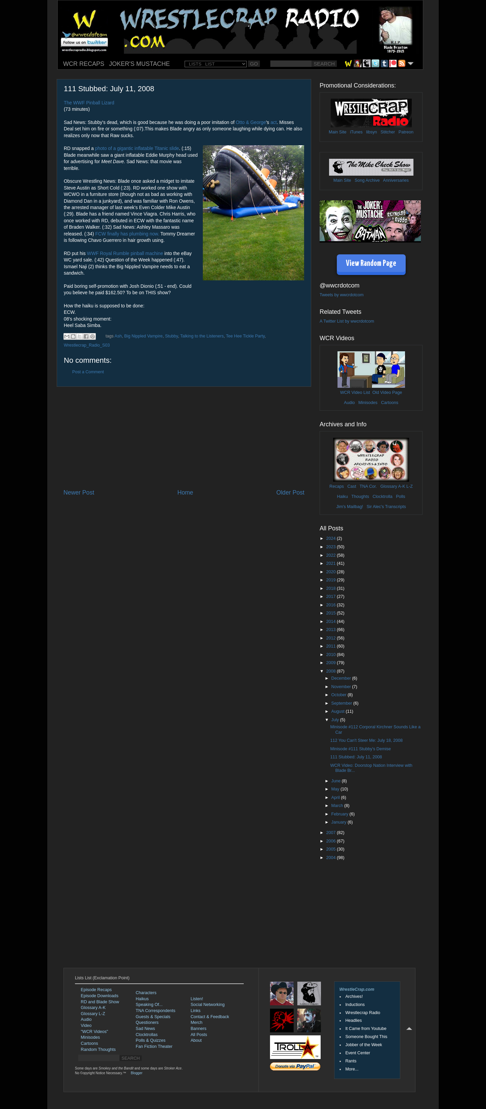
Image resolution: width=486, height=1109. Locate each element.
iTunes (356, 132)
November (341, 686)
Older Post (290, 492)
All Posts (199, 1034)
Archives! (354, 996)
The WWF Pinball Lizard (89, 102)
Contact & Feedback (210, 1016)
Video (86, 1025)
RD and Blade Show (100, 1002)
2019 (331, 580)
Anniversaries (396, 180)
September (342, 703)
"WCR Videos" (94, 1031)
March (338, 805)
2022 (331, 555)
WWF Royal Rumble (108, 253)
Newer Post (78, 492)
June (336, 781)
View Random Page (371, 264)
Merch (196, 1022)
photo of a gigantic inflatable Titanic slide (137, 148)
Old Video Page (387, 392)
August (338, 711)
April (336, 797)
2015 (331, 613)
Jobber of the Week (363, 1044)
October (339, 694)
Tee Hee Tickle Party (245, 336)
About (196, 1040)
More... (351, 1069)
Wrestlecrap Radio (362, 1012)
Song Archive (367, 180)
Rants (350, 1061)
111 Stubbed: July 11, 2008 (356, 757)
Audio (349, 402)
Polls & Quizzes (150, 1040)
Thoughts (360, 496)
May (336, 789)
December (341, 678)
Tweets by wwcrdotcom (341, 295)
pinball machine (147, 253)
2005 (331, 849)
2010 (331, 654)
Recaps (336, 486)
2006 (331, 841)
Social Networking (208, 1004)
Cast (351, 486)
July (335, 719)
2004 (331, 857)
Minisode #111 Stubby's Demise (360, 749)
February (340, 814)
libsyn (371, 132)
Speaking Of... (149, 1004)
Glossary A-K (392, 486)
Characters (146, 992)
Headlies (353, 1020)
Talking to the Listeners (202, 336)
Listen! (197, 999)
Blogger (136, 1073)
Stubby (171, 336)
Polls (400, 496)
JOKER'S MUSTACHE (139, 63)
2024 (331, 538)
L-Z (409, 486)
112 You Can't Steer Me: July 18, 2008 (366, 740)
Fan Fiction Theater (154, 1046)
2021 (331, 563)
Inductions (354, 1004)
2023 (331, 547)
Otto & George (251, 122)
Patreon (406, 132)
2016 (331, 605)
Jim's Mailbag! (349, 506)
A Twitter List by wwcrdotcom (347, 321)
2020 (331, 572)
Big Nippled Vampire (143, 336)
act (273, 122)
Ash (118, 336)
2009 (331, 662)
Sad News (145, 1028)
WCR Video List (355, 392)
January (339, 822)
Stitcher (388, 132)
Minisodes (368, 402)
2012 (331, 638)
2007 (331, 832)
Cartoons (389, 402)
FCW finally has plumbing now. (127, 233)
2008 (331, 671)
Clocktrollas (147, 1034)
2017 (331, 596)
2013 (331, 629)
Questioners (147, 1022)
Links (195, 1010)
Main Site (338, 132)
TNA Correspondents (156, 1010)
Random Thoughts (98, 1049)
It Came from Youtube (365, 1028)
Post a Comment (88, 372)
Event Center (357, 1053)
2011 (331, 646)
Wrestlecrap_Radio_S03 (87, 345)
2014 (331, 621)
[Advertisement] (184, 438)
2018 (331, 588)
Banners (199, 1028)
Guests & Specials (153, 1016)
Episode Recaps (96, 989)
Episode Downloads (99, 995)
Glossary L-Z (93, 1013)
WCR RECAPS (83, 63)
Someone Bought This (366, 1036)
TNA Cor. (368, 486)
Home (185, 492)
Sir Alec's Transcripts (386, 506)
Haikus (142, 999)
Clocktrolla (383, 496)
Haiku (342, 496)
